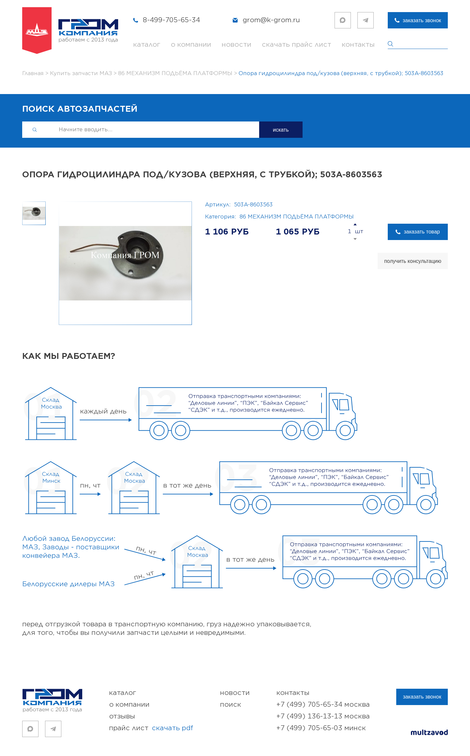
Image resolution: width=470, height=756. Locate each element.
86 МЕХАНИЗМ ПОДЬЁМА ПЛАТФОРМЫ (297, 217)
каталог (146, 44)
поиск (230, 704)
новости (236, 44)
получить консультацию (412, 261)
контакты (358, 44)
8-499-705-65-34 (171, 20)
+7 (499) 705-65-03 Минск (321, 728)
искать (281, 130)
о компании (191, 44)
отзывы (122, 716)
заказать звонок (422, 20)
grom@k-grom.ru (271, 20)
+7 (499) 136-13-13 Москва (323, 716)
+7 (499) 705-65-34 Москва (323, 704)
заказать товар (422, 231)
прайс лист (151, 728)
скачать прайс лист (296, 44)
